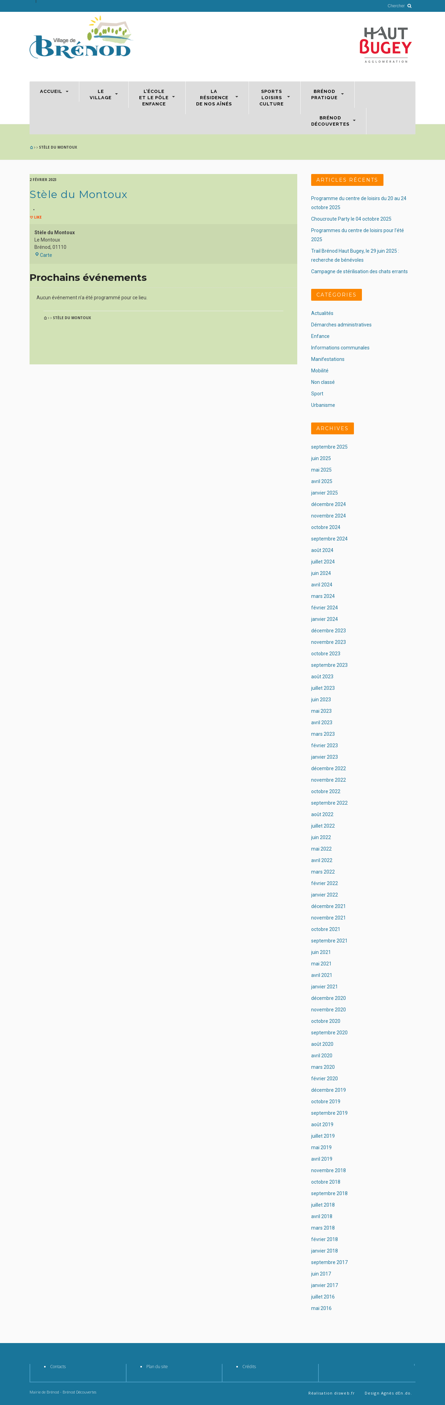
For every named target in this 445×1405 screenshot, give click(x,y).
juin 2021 (321, 952)
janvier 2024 (324, 619)
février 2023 (324, 745)
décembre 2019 (328, 1090)
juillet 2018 (323, 1205)
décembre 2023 (328, 630)
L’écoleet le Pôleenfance (154, 97)
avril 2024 (321, 584)
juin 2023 (321, 699)
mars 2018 (323, 1228)
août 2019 (322, 1124)
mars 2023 (323, 734)
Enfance (320, 336)
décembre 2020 (328, 998)
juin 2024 (321, 573)
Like (37, 217)
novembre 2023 (328, 642)
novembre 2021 (328, 918)
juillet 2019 (323, 1136)
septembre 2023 (329, 665)
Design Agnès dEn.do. (388, 1393)
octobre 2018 (325, 1182)
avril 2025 (321, 481)
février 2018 (324, 1239)
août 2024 (322, 550)
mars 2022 (323, 872)
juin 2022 (321, 837)
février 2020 (324, 1078)
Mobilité (320, 370)
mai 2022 (321, 849)
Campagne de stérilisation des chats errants (359, 271)
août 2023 (322, 676)
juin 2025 (321, 458)
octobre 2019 (325, 1101)
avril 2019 (321, 1159)
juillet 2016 (323, 1297)
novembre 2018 (328, 1170)
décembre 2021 (328, 906)
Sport (317, 393)
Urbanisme (323, 405)
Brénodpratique (324, 94)
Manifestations (328, 359)
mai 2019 (321, 1147)
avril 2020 (321, 1055)
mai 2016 (321, 1308)
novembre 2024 (328, 516)
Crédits (249, 1367)
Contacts (58, 1367)
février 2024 (324, 607)
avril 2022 (321, 860)
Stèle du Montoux (79, 194)
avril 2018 (321, 1216)
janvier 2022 (324, 895)
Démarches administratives (341, 324)
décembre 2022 (328, 768)
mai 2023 (321, 711)
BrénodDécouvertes (330, 121)
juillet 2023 (323, 688)
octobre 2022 (325, 791)
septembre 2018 (329, 1193)
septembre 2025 (329, 447)
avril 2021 (321, 975)
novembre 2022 (328, 780)
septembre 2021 (329, 941)
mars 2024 (323, 596)
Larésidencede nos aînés (214, 97)
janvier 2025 (324, 493)
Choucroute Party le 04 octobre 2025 (351, 219)
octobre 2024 (325, 527)
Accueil (51, 91)
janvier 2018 (324, 1251)
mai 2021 (321, 963)
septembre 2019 (329, 1113)
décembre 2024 (328, 504)
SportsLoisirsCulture (271, 97)
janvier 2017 (324, 1285)
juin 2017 (321, 1274)
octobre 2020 (325, 1021)
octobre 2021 (325, 929)
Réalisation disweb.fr (331, 1393)
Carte (43, 255)
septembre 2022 (329, 803)
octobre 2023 (325, 653)
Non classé (323, 382)
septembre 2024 (329, 539)
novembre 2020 (328, 1009)
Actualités (322, 313)
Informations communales (340, 347)
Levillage (101, 94)
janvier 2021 (324, 986)
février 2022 (324, 883)
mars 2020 (323, 1067)
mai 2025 (321, 470)
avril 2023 (321, 722)
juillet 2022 (323, 826)
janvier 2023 (324, 757)
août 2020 (322, 1044)
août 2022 (322, 814)
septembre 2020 (329, 1032)
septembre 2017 (329, 1262)
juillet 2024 (323, 562)
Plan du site (157, 1367)
